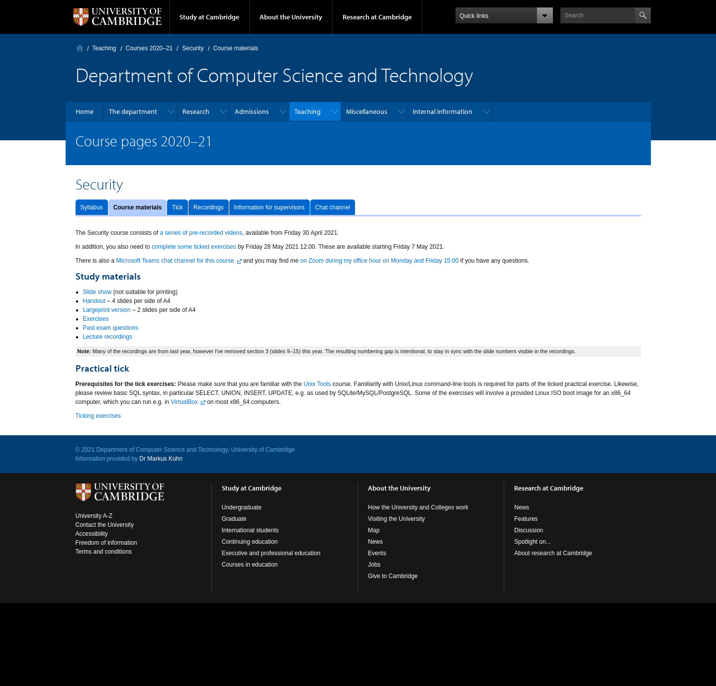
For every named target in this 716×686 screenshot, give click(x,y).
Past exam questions (110, 327)
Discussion (528, 530)
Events (377, 553)
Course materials (137, 207)
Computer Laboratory (80, 48)
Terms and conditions (104, 551)
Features (525, 518)
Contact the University (105, 524)
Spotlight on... (532, 541)
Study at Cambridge (209, 16)
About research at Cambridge (553, 553)
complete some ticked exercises (194, 246)
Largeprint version (107, 309)
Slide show (97, 292)
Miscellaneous (366, 111)
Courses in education (250, 564)
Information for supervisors (269, 207)
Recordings (208, 207)
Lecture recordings (107, 336)
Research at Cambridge (377, 16)
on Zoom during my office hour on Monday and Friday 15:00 (379, 260)
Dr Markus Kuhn (160, 458)
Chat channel (333, 207)
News (375, 541)
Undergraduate (242, 507)
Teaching (104, 48)
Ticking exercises (98, 415)
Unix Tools (317, 384)
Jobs (374, 564)
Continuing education (250, 541)
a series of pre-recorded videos (201, 232)
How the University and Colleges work (418, 507)
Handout (94, 300)
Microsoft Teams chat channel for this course (175, 260)
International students (250, 530)
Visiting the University (396, 518)
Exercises (96, 318)
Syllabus (92, 207)
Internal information (442, 111)
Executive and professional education (271, 553)
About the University (291, 16)
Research (195, 111)
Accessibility (92, 533)
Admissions (252, 111)
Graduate (234, 518)
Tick (177, 207)
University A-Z (94, 515)
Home (84, 111)
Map (373, 530)
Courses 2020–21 (149, 48)
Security (192, 48)
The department (133, 111)
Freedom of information (106, 542)
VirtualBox (184, 401)
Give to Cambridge (393, 576)
